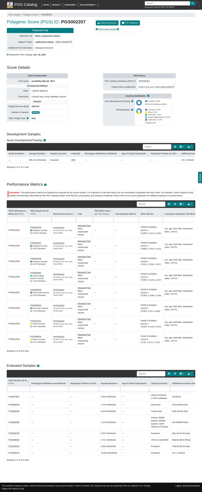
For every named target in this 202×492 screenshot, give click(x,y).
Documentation (87, 5)
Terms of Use (18, 489)
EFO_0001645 (169, 7)
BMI (163, 7)
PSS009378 (35, 227)
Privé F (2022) (155, 87)
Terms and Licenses (107, 29)
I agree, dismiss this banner (187, 486)
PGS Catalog (14, 15)
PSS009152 (35, 243)
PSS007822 (35, 321)
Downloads (70, 5)
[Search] (157, 146)
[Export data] (190, 146)
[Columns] (182, 146)
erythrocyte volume (44, 42)
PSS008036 (35, 305)
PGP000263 (144, 81)
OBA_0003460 (62, 42)
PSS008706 (35, 259)
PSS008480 (35, 273)
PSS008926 (35, 336)
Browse (56, 5)
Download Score (107, 23)
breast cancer (149, 7)
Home (46, 5)
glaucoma (157, 7)
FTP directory (130, 23)
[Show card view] (169, 204)
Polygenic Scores (31, 15)
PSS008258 (35, 290)
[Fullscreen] (175, 146)
